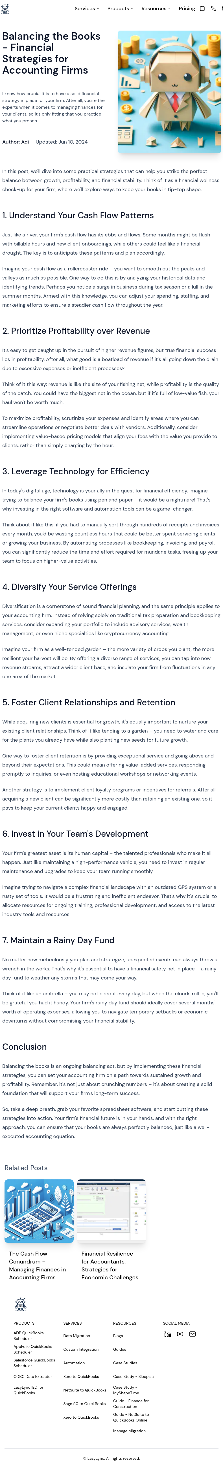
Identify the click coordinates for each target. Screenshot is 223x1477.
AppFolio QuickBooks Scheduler (33, 1349)
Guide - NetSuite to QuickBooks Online (131, 1417)
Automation (74, 1362)
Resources (156, 8)
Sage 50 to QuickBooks (85, 1403)
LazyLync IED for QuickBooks (28, 1390)
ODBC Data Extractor (33, 1376)
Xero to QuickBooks (81, 1376)
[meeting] (202, 8)
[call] (213, 8)
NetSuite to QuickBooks (85, 1390)
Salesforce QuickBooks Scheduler (34, 1363)
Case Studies (125, 1362)
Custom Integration (81, 1349)
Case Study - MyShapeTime (126, 1390)
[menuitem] (87, 8)
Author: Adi (15, 141)
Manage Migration (129, 1430)
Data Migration (77, 1335)
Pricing (187, 8)
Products (121, 8)
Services (87, 8)
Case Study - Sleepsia (133, 1376)
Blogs (118, 1335)
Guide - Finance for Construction (131, 1403)
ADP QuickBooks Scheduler (29, 1335)
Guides (119, 1349)
